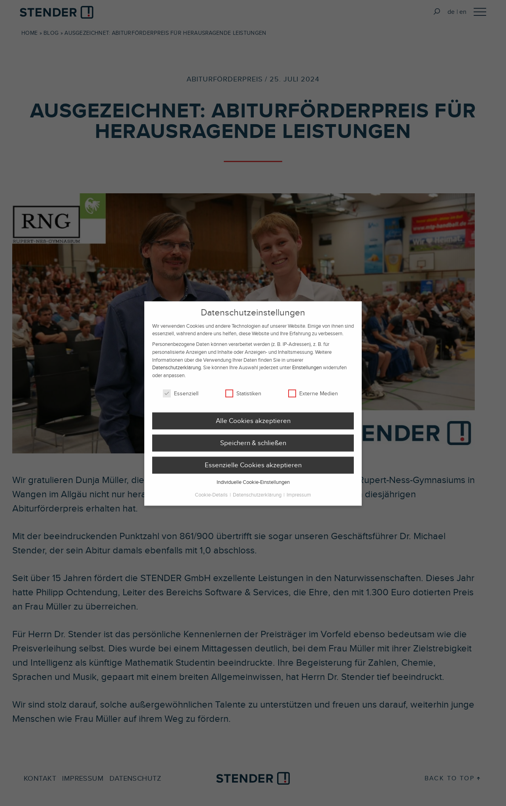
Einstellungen (307, 372)
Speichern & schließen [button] (253, 447)
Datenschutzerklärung (176, 372)
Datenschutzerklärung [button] (258, 499)
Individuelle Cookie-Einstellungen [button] (253, 487)
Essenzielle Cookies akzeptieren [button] (253, 469)
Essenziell (180, 398)
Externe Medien (313, 398)
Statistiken (243, 398)
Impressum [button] (299, 499)
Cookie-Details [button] (212, 499)
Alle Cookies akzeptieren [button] (253, 425)
